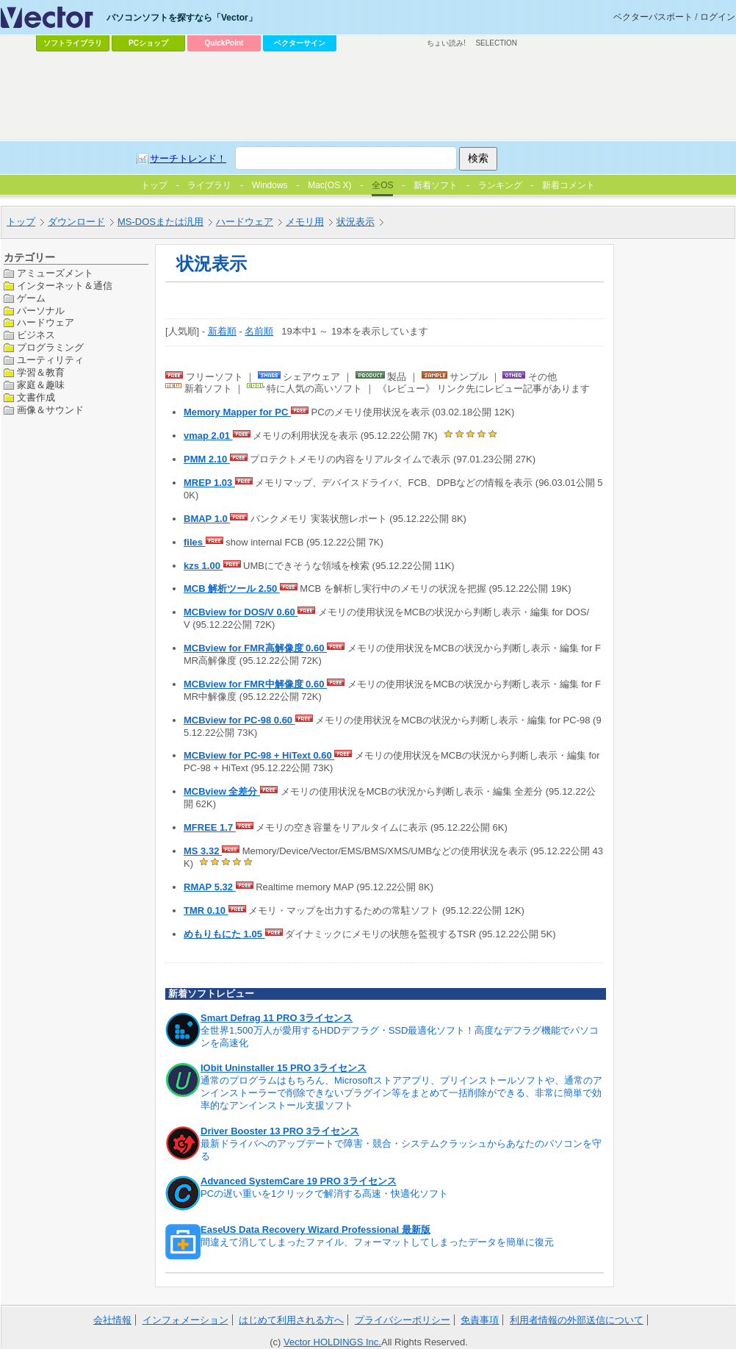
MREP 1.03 (209, 482)
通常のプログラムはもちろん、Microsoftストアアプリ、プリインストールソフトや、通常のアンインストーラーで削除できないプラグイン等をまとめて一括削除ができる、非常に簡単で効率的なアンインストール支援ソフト (401, 1093)
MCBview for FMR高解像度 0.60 (255, 648)
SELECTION (496, 43)
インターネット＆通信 (64, 285)
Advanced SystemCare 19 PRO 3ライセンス (299, 1181)
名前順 (259, 331)
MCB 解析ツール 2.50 (232, 588)
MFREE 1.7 (210, 827)
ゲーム (31, 298)
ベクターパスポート (653, 17)
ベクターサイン (299, 43)
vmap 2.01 (208, 435)
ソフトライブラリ (72, 43)
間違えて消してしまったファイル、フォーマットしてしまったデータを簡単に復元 (377, 1242)
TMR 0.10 (206, 910)
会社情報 (112, 1319)
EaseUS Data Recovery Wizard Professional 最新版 (315, 1229)
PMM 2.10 (207, 459)
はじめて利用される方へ (291, 1319)
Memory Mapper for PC (237, 412)
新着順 (222, 331)
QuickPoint (224, 43)
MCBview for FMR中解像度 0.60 (255, 684)
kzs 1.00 (203, 565)
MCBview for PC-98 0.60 (239, 720)
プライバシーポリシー (402, 1319)
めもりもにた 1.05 (224, 934)
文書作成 (36, 397)
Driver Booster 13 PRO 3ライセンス (280, 1131)
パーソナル (41, 310)
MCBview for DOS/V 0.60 (240, 612)
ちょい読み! (446, 43)
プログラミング (50, 347)
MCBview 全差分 (222, 791)
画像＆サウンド (50, 409)
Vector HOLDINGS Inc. (332, 1342)
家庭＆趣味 (41, 384)
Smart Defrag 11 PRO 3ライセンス (277, 1017)
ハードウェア (45, 322)
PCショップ (148, 43)
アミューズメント (55, 273)
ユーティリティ (50, 359)
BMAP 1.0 (207, 518)
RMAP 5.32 (210, 886)
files (195, 542)
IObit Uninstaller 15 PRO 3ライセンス (284, 1067)
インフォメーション (185, 1319)
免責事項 (480, 1319)
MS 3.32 (203, 850)
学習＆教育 (41, 372)
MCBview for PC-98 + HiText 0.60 (259, 755)
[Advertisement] (247, 166)
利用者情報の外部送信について (576, 1319)
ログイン (717, 17)
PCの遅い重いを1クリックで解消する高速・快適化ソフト (324, 1193)
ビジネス (36, 334)
